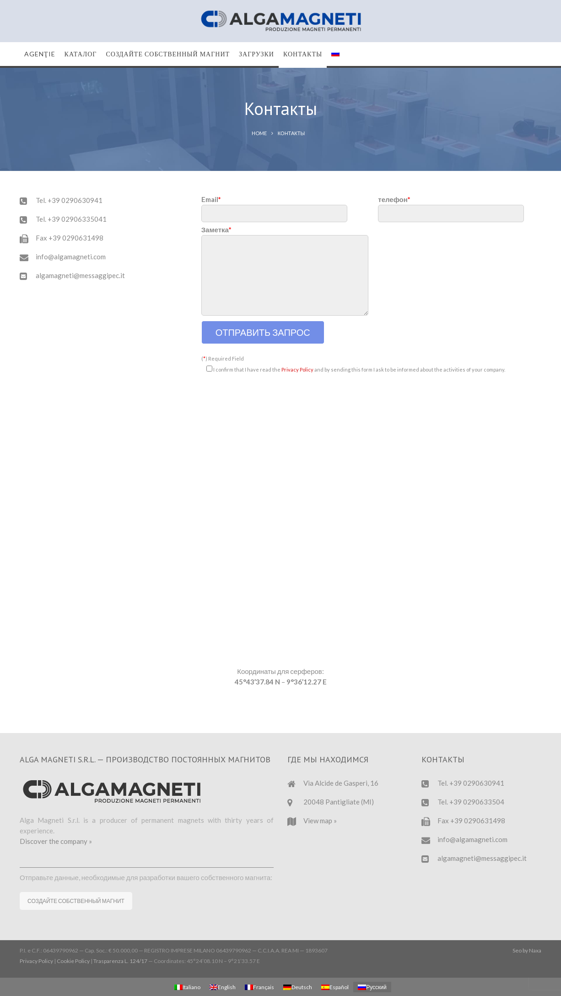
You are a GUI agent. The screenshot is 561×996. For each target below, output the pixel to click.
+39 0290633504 (476, 802)
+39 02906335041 (77, 219)
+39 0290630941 (75, 200)
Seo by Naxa (526, 950)
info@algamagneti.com (71, 256)
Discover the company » (56, 841)
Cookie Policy (73, 961)
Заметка (284, 271)
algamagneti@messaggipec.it (80, 275)
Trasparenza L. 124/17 (120, 961)
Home (259, 133)
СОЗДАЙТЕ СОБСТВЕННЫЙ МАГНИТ (75, 900)
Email (274, 206)
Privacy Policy (297, 369)
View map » (320, 820)
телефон (451, 206)
